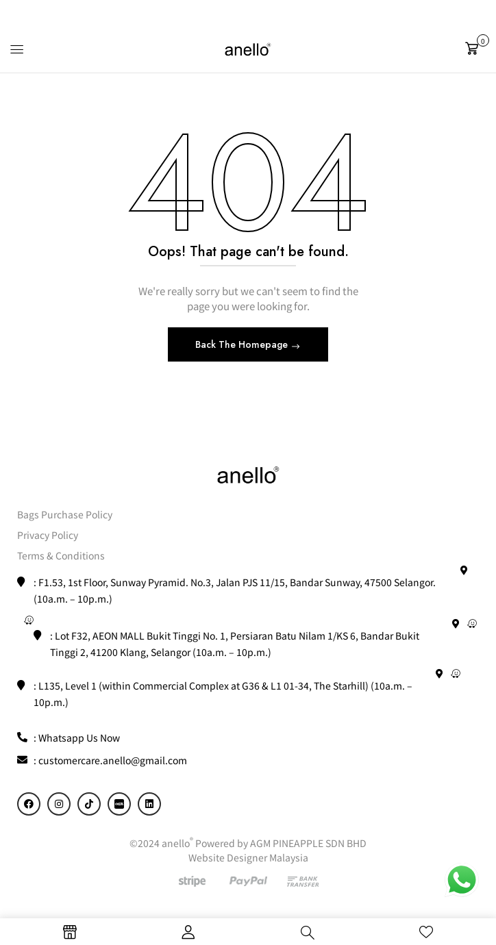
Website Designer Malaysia (248, 857)
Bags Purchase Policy (64, 514)
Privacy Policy (47, 535)
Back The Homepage (242, 344)
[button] (475, 48)
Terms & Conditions (61, 555)
